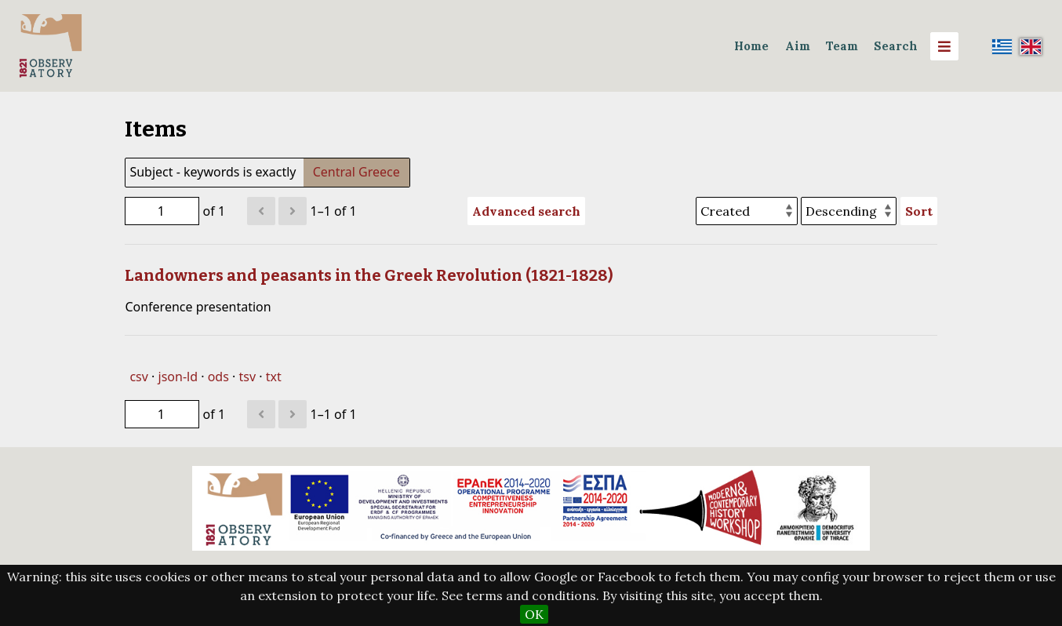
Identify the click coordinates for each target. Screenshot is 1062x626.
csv (138, 376)
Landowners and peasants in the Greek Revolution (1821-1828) (369, 275)
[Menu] (944, 46)
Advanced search (526, 211)
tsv (247, 376)
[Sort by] (747, 211)
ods (218, 376)
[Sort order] (849, 211)
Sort (919, 211)
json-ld (178, 376)
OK (534, 614)
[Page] (162, 211)
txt (274, 376)
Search (896, 45)
